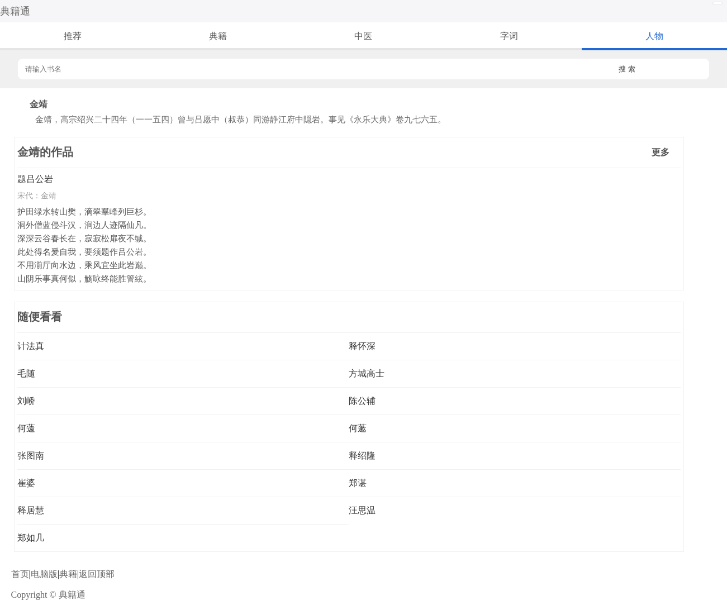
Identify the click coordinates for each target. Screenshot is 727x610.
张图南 (30, 455)
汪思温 (362, 510)
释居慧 (30, 510)
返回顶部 (97, 574)
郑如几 (30, 537)
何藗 (358, 428)
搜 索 (627, 69)
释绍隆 (362, 455)
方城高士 (366, 373)
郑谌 (358, 483)
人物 (654, 36)
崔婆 (26, 483)
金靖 (48, 195)
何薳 (26, 428)
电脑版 (44, 574)
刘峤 (26, 401)
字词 (509, 36)
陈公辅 (362, 401)
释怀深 (362, 346)
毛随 (26, 373)
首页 (20, 574)
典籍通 (15, 11)
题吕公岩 (35, 179)
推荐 (73, 36)
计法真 (30, 346)
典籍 (218, 36)
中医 (363, 36)
